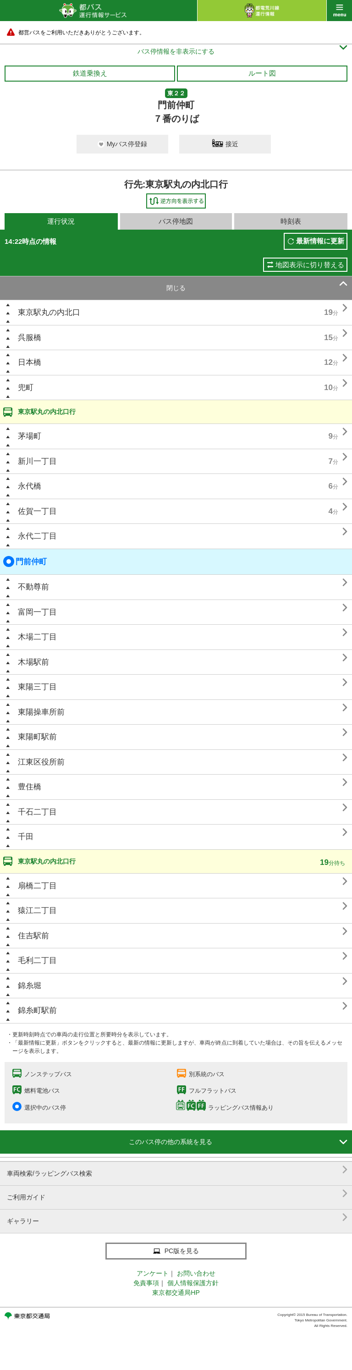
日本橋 (29, 362)
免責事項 (146, 1283)
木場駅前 (33, 662)
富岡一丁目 (37, 612)
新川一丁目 (37, 461)
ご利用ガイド (177, 1194)
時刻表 (290, 221)
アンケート (153, 1273)
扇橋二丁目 (37, 885)
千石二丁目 (37, 812)
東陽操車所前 (41, 712)
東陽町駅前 (37, 736)
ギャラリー (177, 1218)
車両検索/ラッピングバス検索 (177, 1170)
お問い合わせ (196, 1273)
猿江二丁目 (37, 910)
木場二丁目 (37, 637)
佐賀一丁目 (37, 511)
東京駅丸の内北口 (49, 312)
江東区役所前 (41, 762)
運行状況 (61, 221)
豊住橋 (29, 786)
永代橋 (29, 486)
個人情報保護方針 (193, 1283)
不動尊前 (33, 587)
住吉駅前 (33, 935)
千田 (25, 836)
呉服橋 (29, 337)
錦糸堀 (29, 985)
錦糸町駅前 (37, 1010)
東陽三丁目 (37, 686)
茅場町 (29, 436)
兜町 (25, 387)
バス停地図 (176, 221)
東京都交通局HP (175, 1292)
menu (339, 10)
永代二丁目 (37, 536)
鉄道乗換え (90, 73)
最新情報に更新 (320, 241)
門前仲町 (25, 561)
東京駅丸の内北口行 (47, 411)
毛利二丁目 (37, 960)
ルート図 (262, 73)
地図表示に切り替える (309, 265)
